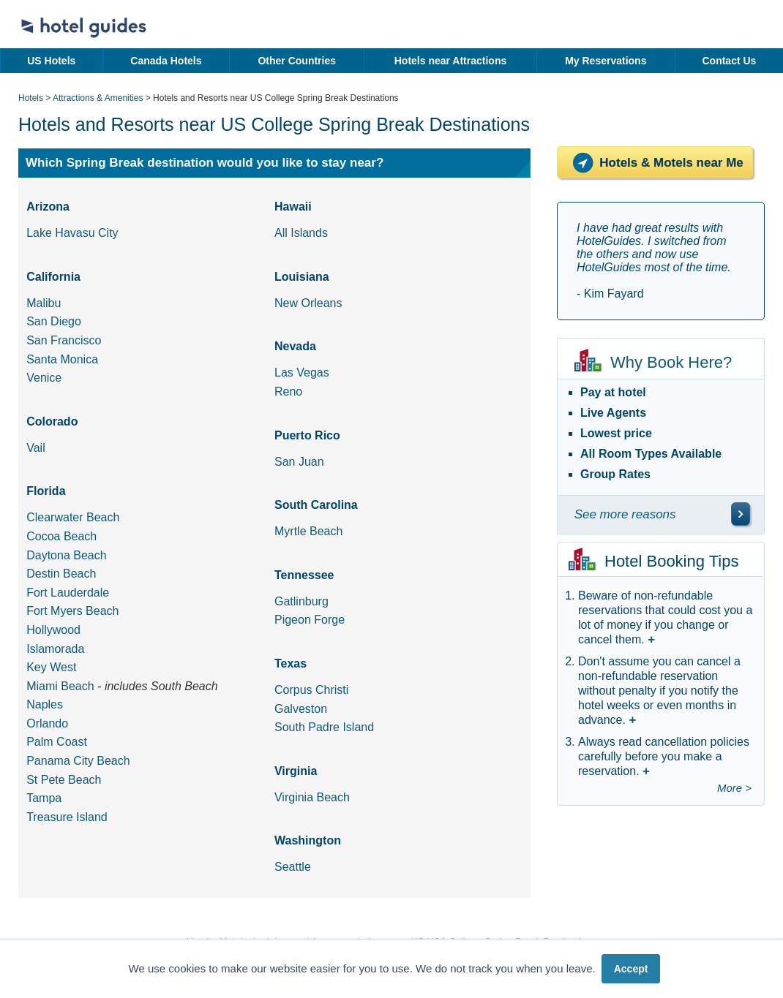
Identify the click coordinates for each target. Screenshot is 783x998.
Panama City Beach (78, 761)
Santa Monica (62, 359)
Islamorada (55, 649)
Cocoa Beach (61, 536)
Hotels (30, 98)
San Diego (53, 321)
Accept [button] (631, 969)
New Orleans (308, 303)
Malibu (43, 303)
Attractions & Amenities (98, 98)
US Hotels (51, 61)
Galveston (300, 709)
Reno (288, 391)
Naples (44, 704)
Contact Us (729, 61)
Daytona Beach (66, 555)
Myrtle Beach (308, 531)
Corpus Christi (311, 690)
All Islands (301, 233)
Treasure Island (67, 817)
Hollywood (53, 630)
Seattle (292, 867)
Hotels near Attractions (450, 61)
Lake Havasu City (72, 233)
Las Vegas (301, 372)
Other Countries (297, 61)
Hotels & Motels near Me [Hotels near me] (654, 162)
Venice (43, 377)
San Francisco (63, 340)
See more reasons (625, 514)
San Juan (299, 461)
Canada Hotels (165, 61)
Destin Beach (61, 573)
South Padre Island (324, 727)
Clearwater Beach (72, 517)
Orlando (47, 723)
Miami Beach (60, 686)
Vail (35, 448)
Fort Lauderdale (67, 592)
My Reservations (605, 61)
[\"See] (740, 514)
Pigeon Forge (309, 619)
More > (734, 788)
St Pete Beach (63, 780)
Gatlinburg (301, 601)
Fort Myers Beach (72, 611)
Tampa (43, 798)
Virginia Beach (312, 797)
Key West (51, 667)
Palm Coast (56, 742)
